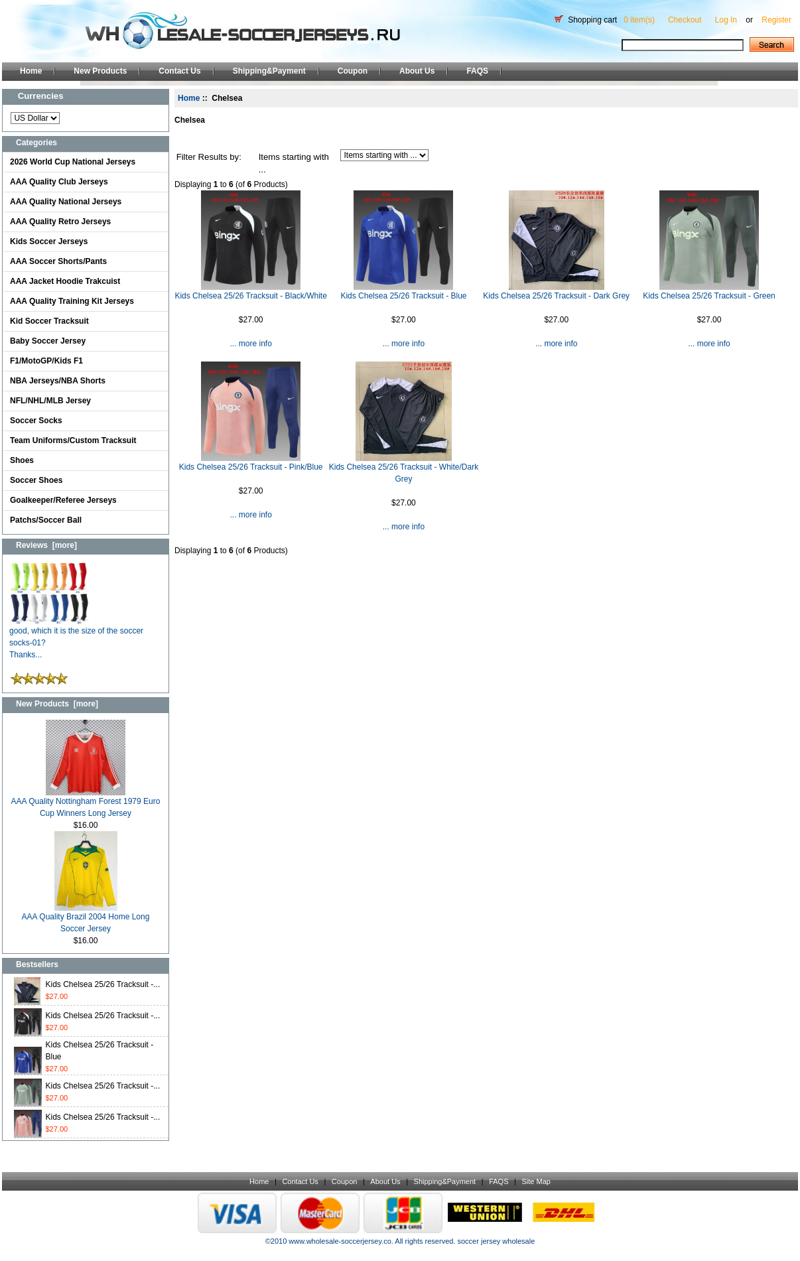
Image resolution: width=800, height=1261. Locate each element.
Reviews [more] (46, 545)
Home (31, 71)
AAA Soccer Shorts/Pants (58, 261)
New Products (100, 71)
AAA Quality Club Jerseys (59, 181)
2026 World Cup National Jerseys (72, 161)
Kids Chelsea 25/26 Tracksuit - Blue (403, 295)
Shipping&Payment (269, 71)
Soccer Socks (36, 420)
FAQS (477, 71)
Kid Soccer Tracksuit (49, 321)
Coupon (352, 71)
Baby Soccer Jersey (48, 341)
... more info (250, 343)
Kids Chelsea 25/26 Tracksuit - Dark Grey (556, 295)
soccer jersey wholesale (496, 1241)
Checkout (685, 20)
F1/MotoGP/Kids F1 (46, 360)
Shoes (22, 460)
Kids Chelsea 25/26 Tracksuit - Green (709, 295)
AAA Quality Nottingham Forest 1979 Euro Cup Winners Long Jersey (86, 803)
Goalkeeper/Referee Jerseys (63, 500)
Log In (726, 20)
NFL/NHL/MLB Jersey (50, 400)
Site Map (535, 1181)
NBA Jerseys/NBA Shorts (57, 380)
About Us (416, 71)
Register (776, 20)
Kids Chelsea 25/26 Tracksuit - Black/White (250, 295)
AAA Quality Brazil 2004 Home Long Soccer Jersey (86, 918)
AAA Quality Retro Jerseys (60, 221)
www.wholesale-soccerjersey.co (340, 1241)
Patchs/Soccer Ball (46, 520)
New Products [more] (57, 703)
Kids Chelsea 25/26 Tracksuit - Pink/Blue (251, 467)
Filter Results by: (208, 157)
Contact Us (179, 71)
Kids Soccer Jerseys (49, 241)
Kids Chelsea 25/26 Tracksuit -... (103, 984)
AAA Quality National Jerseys (65, 201)
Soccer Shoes (36, 480)
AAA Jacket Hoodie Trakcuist (65, 281)
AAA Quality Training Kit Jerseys (72, 301)
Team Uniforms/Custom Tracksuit (73, 440)
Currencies (41, 96)
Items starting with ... (294, 163)
